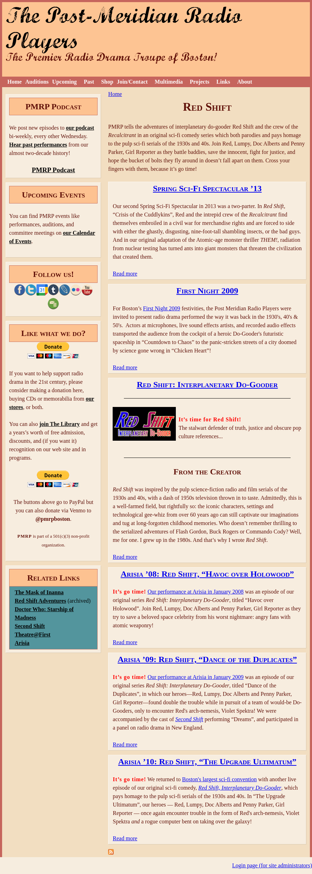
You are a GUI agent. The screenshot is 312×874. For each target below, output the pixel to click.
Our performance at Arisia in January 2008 (195, 592)
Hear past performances (38, 145)
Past (89, 82)
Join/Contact (132, 82)
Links (223, 82)
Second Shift (30, 626)
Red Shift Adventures (40, 601)
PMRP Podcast (53, 170)
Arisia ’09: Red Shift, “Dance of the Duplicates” (207, 659)
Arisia (22, 643)
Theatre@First (33, 634)
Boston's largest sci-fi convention (219, 779)
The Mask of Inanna (39, 592)
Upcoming (64, 82)
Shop (107, 82)
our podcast (80, 128)
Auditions (37, 82)
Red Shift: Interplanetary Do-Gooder (207, 384)
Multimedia (169, 82)
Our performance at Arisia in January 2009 (195, 677)
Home (14, 82)
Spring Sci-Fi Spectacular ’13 (207, 188)
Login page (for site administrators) (272, 865)
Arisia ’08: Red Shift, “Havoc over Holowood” (207, 573)
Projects (200, 82)
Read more (125, 274)
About (244, 82)
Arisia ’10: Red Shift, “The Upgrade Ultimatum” (207, 761)
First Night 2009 (207, 290)
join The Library (59, 424)
